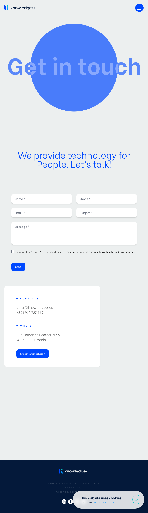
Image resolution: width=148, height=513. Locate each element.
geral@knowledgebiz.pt (35, 307)
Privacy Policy (38, 251)
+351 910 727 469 (29, 312)
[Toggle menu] (139, 8)
